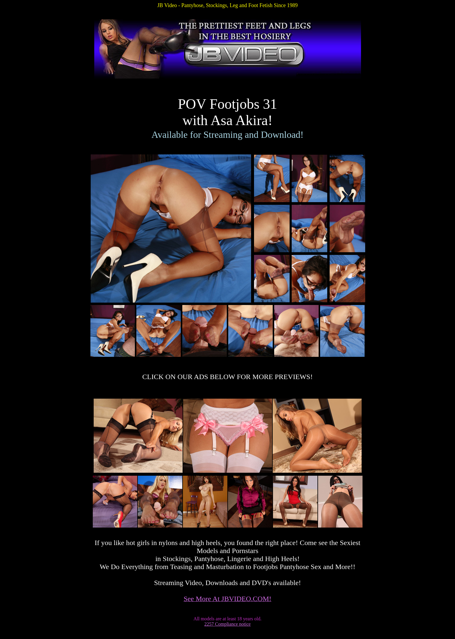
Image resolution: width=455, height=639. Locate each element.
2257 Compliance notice (227, 624)
